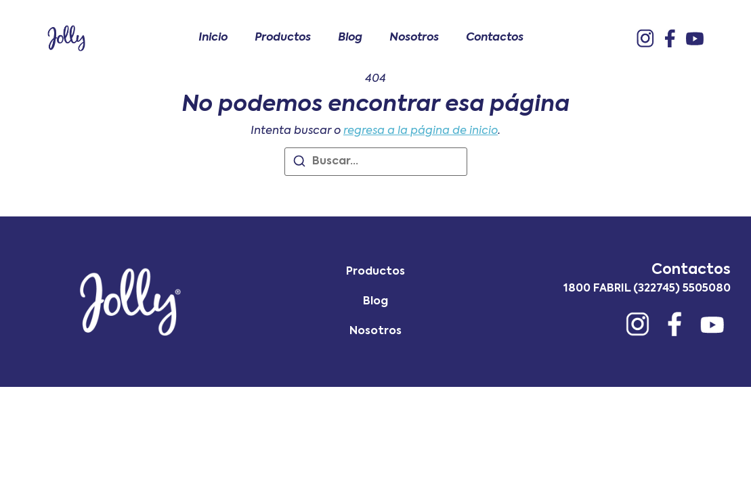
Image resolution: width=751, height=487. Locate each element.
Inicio (213, 37)
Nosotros (414, 37)
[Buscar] (299, 164)
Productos (283, 37)
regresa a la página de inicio (420, 131)
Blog (350, 37)
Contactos (494, 37)
